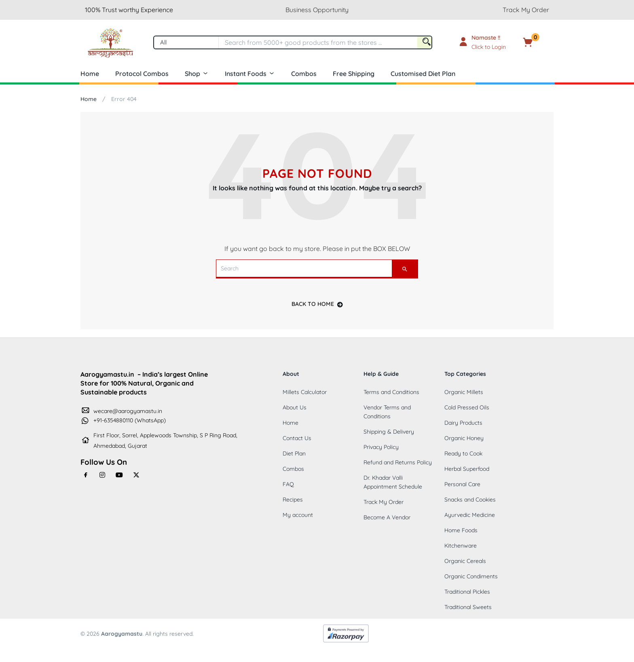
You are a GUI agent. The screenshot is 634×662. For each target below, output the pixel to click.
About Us (294, 407)
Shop (197, 74)
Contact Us (297, 438)
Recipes (293, 499)
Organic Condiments (471, 576)
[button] (540, 42)
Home (89, 74)
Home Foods (461, 530)
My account (298, 515)
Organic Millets (463, 392)
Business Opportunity (317, 10)
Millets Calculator (305, 392)
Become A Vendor (386, 517)
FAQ (288, 484)
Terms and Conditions (391, 392)
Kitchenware (460, 545)
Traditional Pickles (467, 591)
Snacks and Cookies (470, 499)
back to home (317, 304)
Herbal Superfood (466, 468)
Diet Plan (294, 453)
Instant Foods (250, 74)
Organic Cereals (465, 561)
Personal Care (462, 484)
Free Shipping (353, 74)
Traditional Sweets (468, 607)
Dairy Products (463, 422)
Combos (304, 74)
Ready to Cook (463, 453)
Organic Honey (464, 438)
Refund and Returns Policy (397, 462)
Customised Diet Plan (423, 74)
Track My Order (526, 10)
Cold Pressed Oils (466, 407)
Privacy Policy (381, 447)
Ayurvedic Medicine (469, 515)
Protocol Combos (142, 74)
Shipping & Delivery (388, 431)
